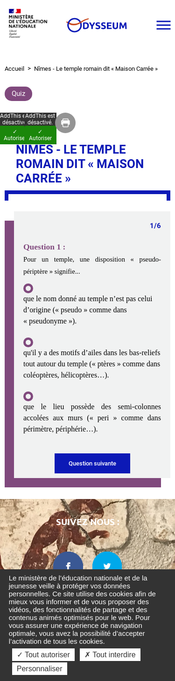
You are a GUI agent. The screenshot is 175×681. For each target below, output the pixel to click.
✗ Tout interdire (110, 655)
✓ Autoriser (40, 135)
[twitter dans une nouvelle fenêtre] (107, 566)
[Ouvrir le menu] (163, 25)
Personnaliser (40, 669)
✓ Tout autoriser (43, 655)
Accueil (14, 68)
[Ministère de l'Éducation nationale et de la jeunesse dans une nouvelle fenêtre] (30, 25)
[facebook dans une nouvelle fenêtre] (68, 566)
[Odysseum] (96, 25)
